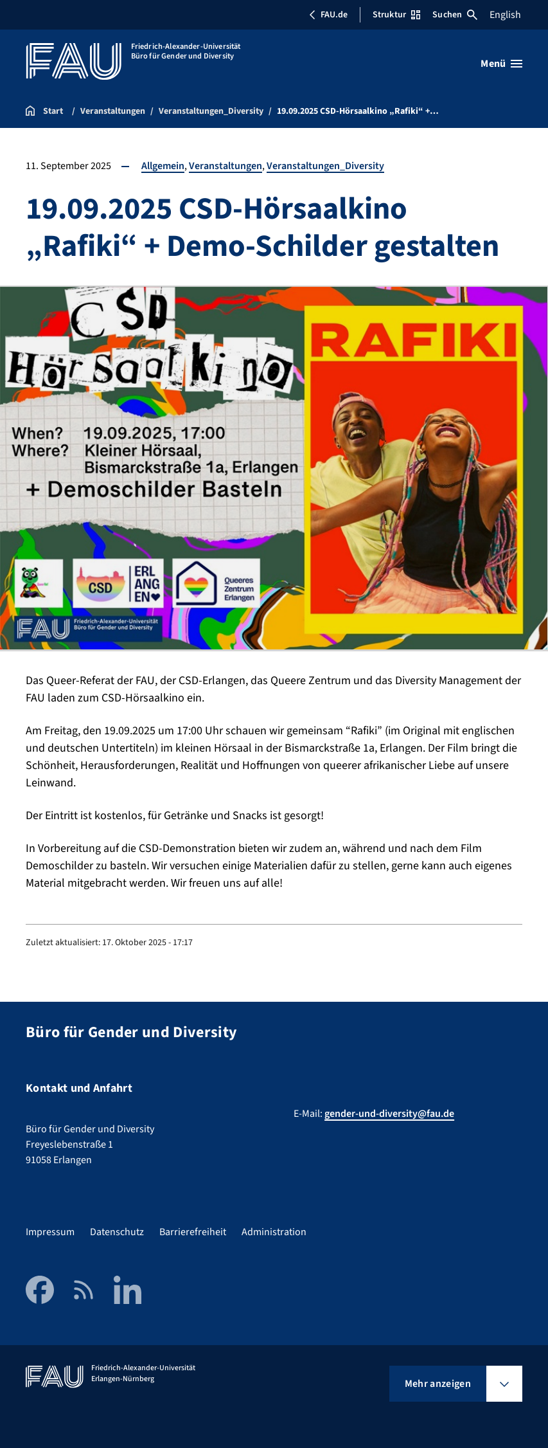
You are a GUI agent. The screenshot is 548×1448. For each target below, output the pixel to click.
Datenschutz (117, 1232)
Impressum (50, 1232)
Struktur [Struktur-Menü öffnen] (396, 14)
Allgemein (162, 166)
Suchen (454, 14)
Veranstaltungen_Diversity (325, 166)
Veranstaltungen (225, 166)
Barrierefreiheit (192, 1232)
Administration (274, 1232)
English (505, 15)
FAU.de (328, 14)
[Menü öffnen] (501, 64)
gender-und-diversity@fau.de (389, 1114)
